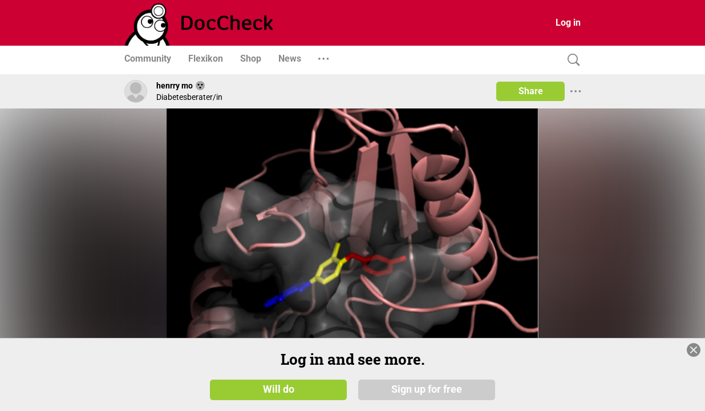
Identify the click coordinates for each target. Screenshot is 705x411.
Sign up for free (426, 389)
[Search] (571, 60)
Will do (278, 389)
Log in (568, 22)
